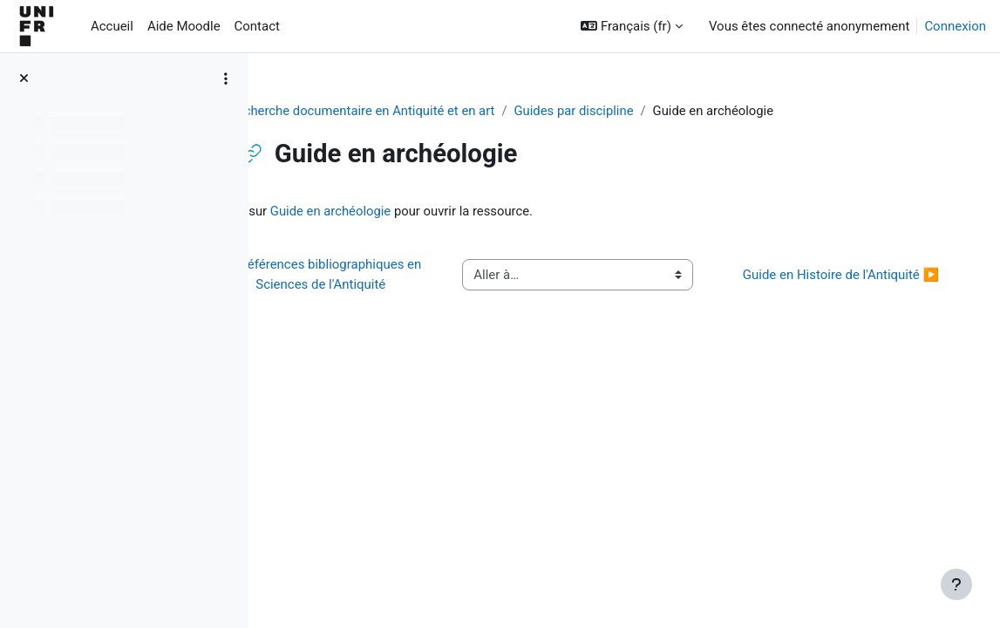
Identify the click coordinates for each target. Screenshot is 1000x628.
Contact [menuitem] (257, 26)
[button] (631, 26)
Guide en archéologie (409, 211)
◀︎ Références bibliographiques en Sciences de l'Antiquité (384, 284)
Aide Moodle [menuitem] (184, 26)
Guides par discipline (630, 111)
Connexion (955, 26)
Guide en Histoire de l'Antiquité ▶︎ (839, 284)
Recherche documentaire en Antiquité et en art (416, 111)
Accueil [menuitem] (112, 26)
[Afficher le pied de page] (956, 584)
